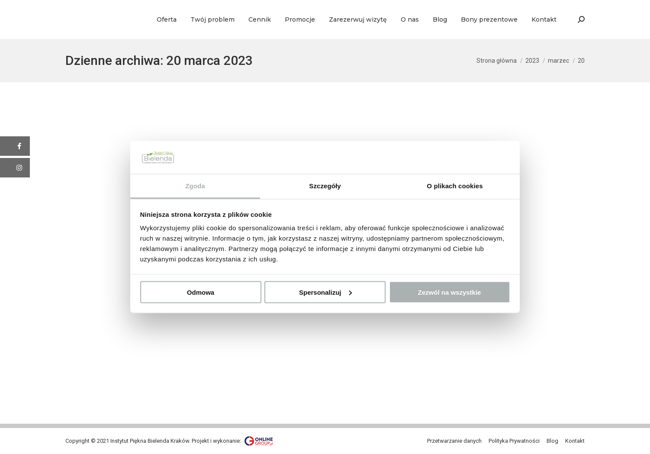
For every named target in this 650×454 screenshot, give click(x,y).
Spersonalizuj (325, 292)
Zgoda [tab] (195, 186)
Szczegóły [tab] (325, 186)
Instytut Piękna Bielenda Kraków (149, 441)
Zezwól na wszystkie (449, 292)
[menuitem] (166, 19)
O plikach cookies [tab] (455, 186)
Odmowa (200, 292)
